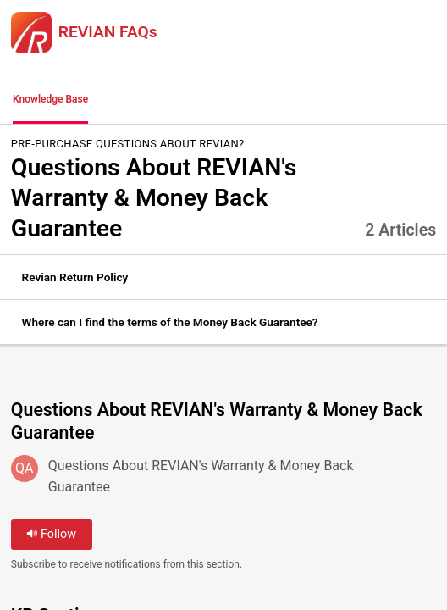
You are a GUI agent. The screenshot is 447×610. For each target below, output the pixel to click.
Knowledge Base (50, 99)
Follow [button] (51, 534)
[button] (123, 100)
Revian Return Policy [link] (75, 277)
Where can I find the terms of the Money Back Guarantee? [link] (170, 322)
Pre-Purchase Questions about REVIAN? (128, 143)
